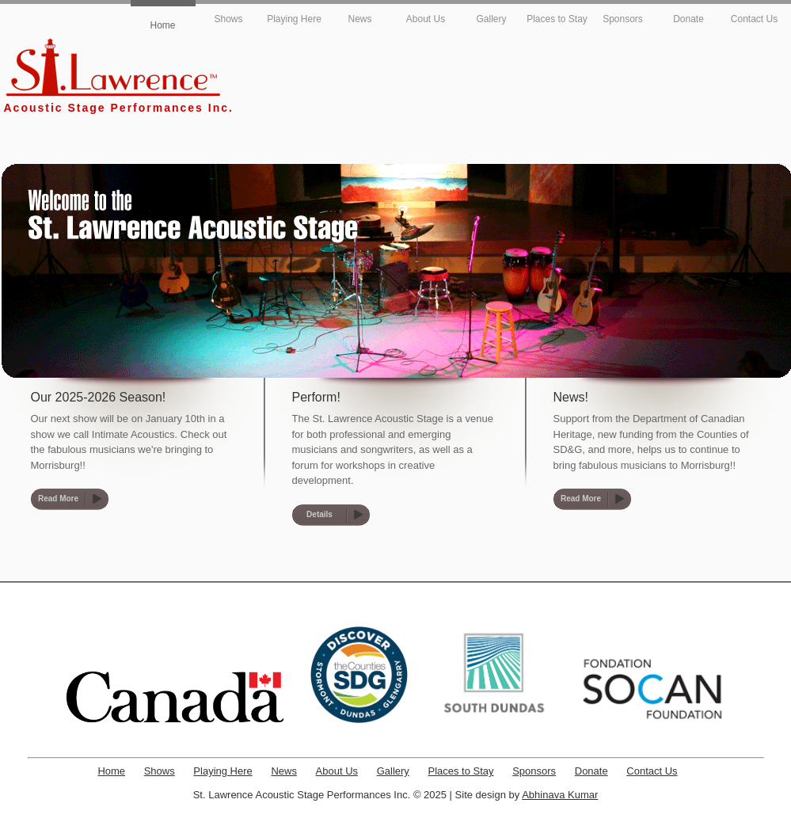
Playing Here (294, 19)
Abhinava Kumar (560, 795)
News (359, 19)
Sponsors (623, 19)
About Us (425, 19)
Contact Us (754, 19)
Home (162, 25)
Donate (688, 19)
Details (319, 514)
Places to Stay (557, 19)
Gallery (491, 19)
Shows (228, 19)
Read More (58, 498)
